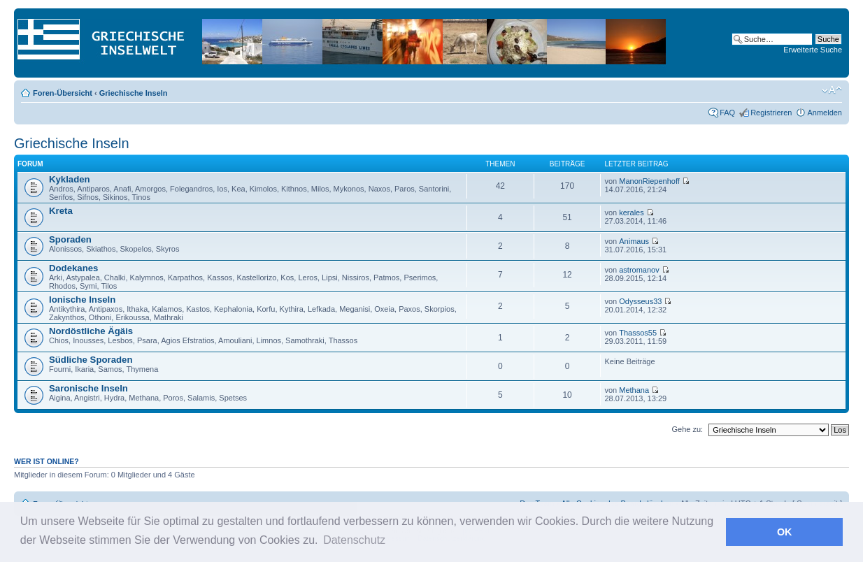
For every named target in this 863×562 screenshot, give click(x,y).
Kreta (61, 211)
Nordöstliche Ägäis (91, 331)
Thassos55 (638, 333)
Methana (634, 390)
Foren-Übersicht (62, 93)
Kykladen (69, 179)
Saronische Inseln (88, 388)
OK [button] (784, 532)
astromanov (639, 270)
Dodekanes (73, 268)
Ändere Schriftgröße (832, 90)
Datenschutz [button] (354, 540)
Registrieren (771, 112)
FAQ (727, 112)
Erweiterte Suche (812, 49)
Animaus (634, 241)
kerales (631, 212)
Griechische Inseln (133, 93)
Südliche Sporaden (90, 359)
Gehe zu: (687, 429)
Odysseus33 (640, 301)
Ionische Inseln (82, 299)
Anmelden (824, 112)
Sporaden (70, 239)
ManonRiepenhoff (649, 181)
